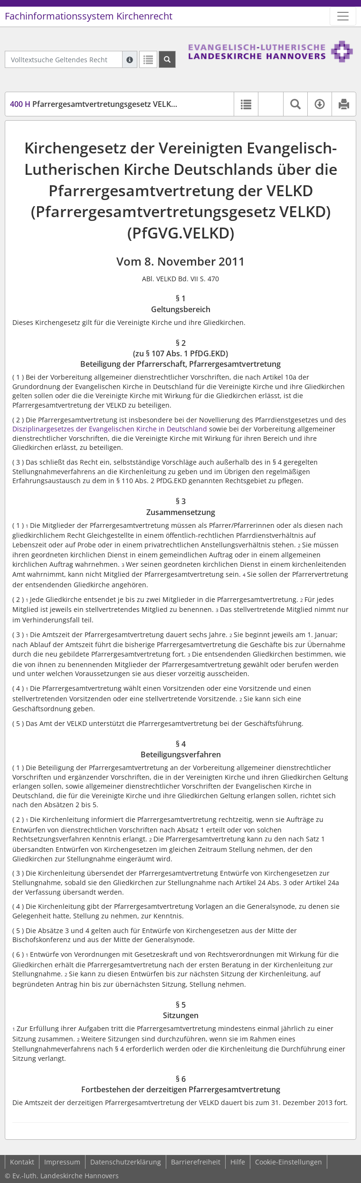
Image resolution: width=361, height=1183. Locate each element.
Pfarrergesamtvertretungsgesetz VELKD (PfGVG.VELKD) (121, 104)
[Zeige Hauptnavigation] (343, 16)
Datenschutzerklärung (125, 1161)
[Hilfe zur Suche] (129, 59)
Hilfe (237, 1161)
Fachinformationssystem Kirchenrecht (88, 16)
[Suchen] (167, 59)
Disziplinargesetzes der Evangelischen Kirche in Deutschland (109, 428)
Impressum (62, 1161)
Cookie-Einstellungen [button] (288, 1161)
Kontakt (22, 1161)
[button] (270, 104)
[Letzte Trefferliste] (148, 59)
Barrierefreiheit (195, 1161)
